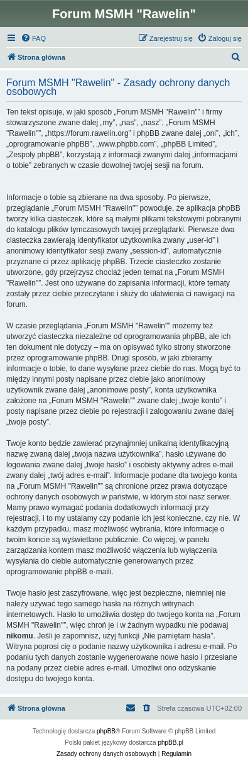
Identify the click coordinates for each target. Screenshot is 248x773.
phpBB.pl (170, 742)
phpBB (106, 731)
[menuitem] (33, 38)
